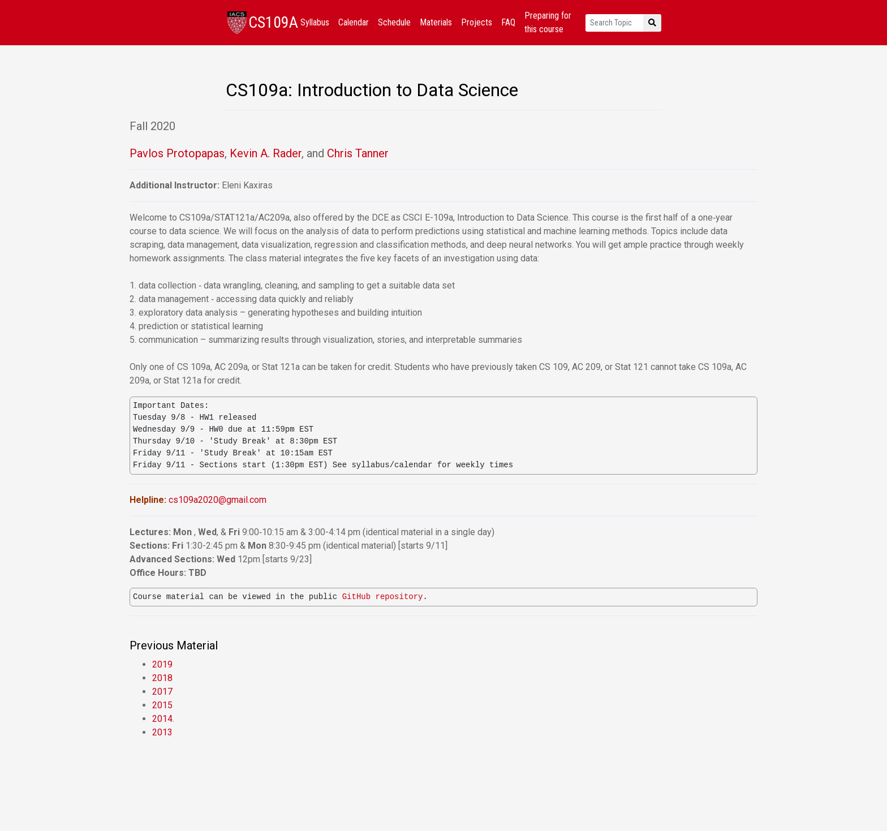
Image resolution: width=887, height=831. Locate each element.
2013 (162, 732)
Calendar (353, 22)
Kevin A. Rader (266, 153)
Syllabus (314, 22)
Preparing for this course (547, 22)
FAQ (508, 22)
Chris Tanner (358, 153)
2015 (162, 705)
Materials (436, 22)
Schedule (394, 22)
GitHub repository (382, 597)
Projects (476, 22)
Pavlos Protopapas (177, 153)
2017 (162, 691)
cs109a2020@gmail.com (217, 499)
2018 (162, 678)
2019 (162, 664)
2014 (162, 718)
